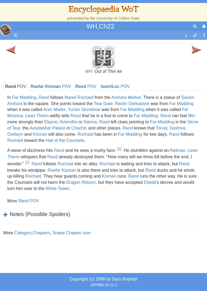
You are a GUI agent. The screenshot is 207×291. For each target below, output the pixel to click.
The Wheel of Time (44, 85)
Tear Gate (103, 103)
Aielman (177, 150)
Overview (45, 122)
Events (32, 110)
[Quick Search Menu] (194, 26)
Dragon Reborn (81, 182)
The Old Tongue (41, 134)
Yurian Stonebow (84, 109)
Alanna (90, 122)
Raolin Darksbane (132, 103)
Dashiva (177, 128)
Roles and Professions (47, 171)
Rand (75, 115)
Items (31, 190)
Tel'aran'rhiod (38, 208)
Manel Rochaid (79, 97)
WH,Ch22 (100, 26)
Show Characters (42, 153)
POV (85, 86)
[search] (194, 26)
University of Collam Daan (118, 18)
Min (191, 115)
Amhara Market (126, 97)
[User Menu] (203, 26)
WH (88, 71)
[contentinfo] (186, 35)
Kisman (109, 176)
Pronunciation (39, 226)
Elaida (150, 182)
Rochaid (86, 134)
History (32, 98)
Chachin (79, 128)
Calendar (34, 104)
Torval (161, 128)
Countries (45, 128)
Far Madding (181, 103)
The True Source (42, 91)
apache (5, 29)
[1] (119, 149)
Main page (25, 46)
